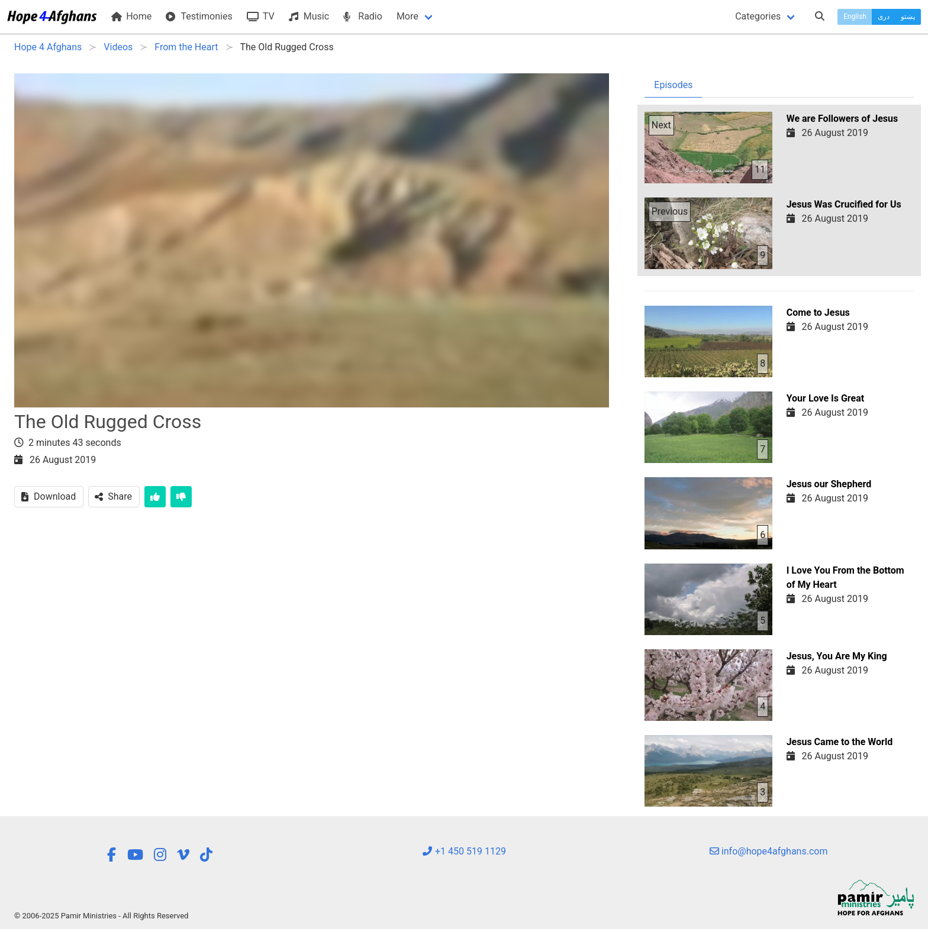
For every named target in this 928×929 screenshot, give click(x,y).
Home (131, 16)
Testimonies (199, 16)
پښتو (908, 16)
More (407, 16)
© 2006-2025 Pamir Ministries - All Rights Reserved (101, 915)
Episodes (673, 84)
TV (261, 16)
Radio (362, 16)
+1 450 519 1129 (464, 851)
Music (309, 16)
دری (884, 16)
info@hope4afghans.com (769, 851)
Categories (758, 16)
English (854, 16)
